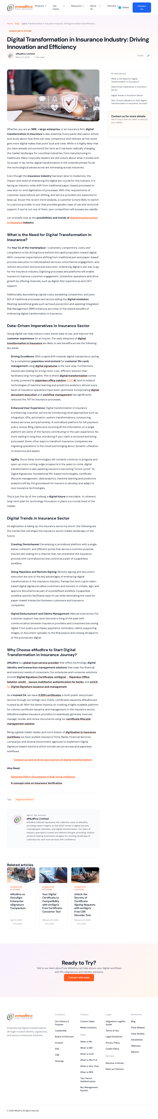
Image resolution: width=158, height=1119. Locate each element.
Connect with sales (79, 977)
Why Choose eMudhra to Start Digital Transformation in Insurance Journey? (129, 102)
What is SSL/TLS (88, 1060)
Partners (111, 5)
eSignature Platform (20, 31)
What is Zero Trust (89, 1066)
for (37, 686)
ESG (57, 1048)
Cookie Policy (112, 1048)
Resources (76, 5)
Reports (135, 1051)
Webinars (136, 1045)
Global (123, 7)
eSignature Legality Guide (115, 1023)
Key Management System (89, 1089)
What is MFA (86, 1072)
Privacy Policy (113, 1042)
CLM (69, 380)
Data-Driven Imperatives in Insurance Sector (128, 88)
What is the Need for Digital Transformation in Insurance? (125, 80)
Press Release (138, 1027)
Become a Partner (115, 1063)
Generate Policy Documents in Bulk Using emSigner (43, 776)
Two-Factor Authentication (88, 1080)
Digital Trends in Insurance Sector (127, 95)
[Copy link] (148, 55)
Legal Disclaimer (114, 1036)
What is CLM (86, 1054)
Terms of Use (112, 1030)
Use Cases (56, 7)
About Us (93, 7)
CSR (57, 1055)
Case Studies (137, 1033)
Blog (17, 23)
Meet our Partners (115, 1069)
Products (39, 5)
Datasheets (137, 1039)
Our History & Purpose (62, 1023)
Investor (59, 1042)
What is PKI (86, 1041)
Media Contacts (88, 1027)
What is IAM (86, 1047)
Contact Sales (87, 1021)
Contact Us (142, 7)
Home (10, 23)
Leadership (60, 1030)
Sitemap (59, 1061)
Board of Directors (64, 1036)
